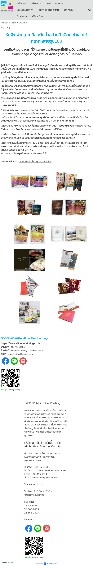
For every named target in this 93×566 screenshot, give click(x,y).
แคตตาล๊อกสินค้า (39, 421)
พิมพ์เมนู (28, 428)
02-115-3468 (42, 467)
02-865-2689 (42, 470)
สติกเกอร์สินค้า (56, 421)
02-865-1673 (39, 474)
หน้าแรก (4, 22)
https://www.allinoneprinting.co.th (20, 343)
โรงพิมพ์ (17, 338)
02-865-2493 (58, 470)
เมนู (8, 27)
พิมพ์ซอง (29, 410)
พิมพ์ (37, 424)
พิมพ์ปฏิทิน (47, 417)
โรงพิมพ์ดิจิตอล (32, 414)
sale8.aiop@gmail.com (44, 477)
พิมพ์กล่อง (35, 417)
